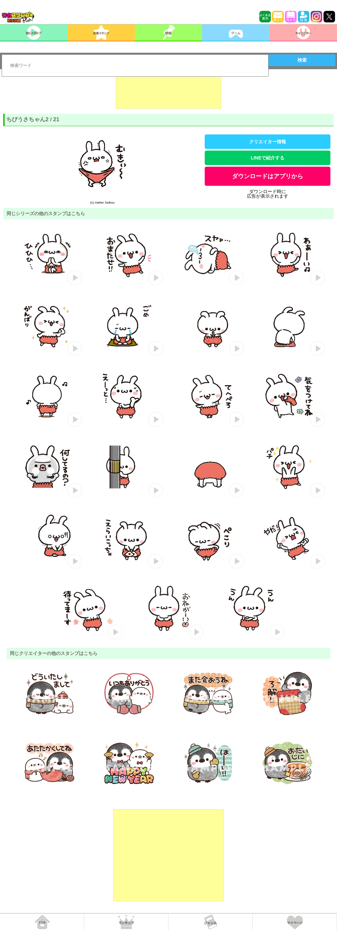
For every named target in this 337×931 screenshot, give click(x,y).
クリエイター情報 (267, 141)
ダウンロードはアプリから (267, 176)
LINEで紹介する (267, 157)
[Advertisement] (168, 92)
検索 (302, 60)
